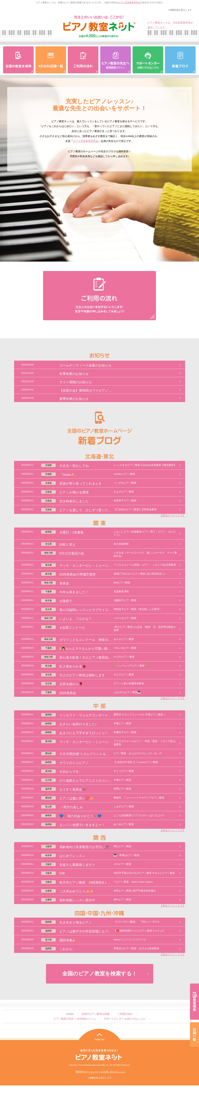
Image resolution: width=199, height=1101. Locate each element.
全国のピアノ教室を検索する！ (99, 973)
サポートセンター (124, 1018)
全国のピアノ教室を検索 (95, 1014)
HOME (70, 1014)
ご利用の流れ (125, 1014)
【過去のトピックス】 (172, 515)
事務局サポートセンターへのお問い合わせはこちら (100, 1072)
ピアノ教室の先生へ (75, 1018)
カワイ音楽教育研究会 (129, 2)
